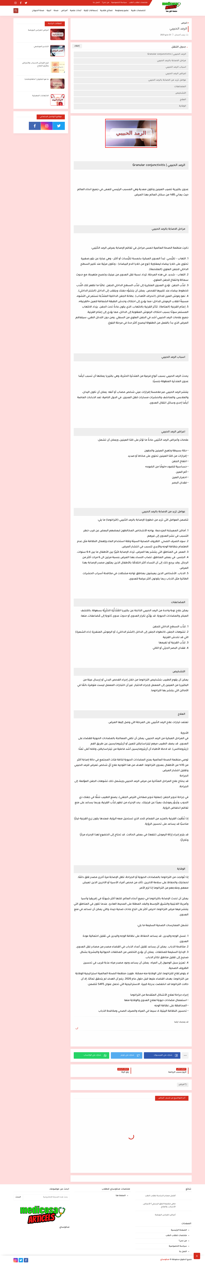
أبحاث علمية (75, 11)
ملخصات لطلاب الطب (138, 3)
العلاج (182, 99)
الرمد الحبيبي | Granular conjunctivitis (166, 54)
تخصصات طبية (138, 11)
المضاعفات (180, 86)
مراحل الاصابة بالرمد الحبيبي (171, 61)
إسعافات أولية (91, 11)
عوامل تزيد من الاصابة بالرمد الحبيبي (166, 80)
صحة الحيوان (38, 11)
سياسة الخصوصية (119, 3)
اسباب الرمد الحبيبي (175, 67)
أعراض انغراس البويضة (38, 30)
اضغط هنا (121, 1196)
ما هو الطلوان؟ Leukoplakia (37, 79)
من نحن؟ (105, 3)
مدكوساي (164, 1260)
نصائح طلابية (106, 11)
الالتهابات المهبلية (40, 96)
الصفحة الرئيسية (179, 1230)
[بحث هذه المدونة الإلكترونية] (46, 1197)
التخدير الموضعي (41, 47)
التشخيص (180, 93)
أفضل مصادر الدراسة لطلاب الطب (160, 1196)
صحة (56, 11)
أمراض (64, 11)
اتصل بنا (96, 3)
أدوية (49, 11)
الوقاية (182, 106)
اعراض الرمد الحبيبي (175, 73)
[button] (162, 1055)
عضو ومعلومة (122, 11)
